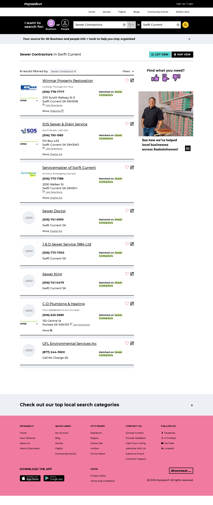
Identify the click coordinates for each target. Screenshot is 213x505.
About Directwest (30, 448)
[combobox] (100, 24)
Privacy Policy (98, 475)
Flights (122, 11)
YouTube (167, 443)
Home (91, 11)
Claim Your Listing (135, 443)
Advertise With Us (136, 448)
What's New (182, 11)
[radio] (155, 78)
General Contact (135, 433)
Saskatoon (96, 433)
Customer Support (136, 459)
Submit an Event (135, 453)
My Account (61, 433)
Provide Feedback (136, 438)
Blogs (136, 11)
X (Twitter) (168, 438)
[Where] (161, 24)
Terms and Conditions (102, 481)
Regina (94, 438)
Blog (57, 438)
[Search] (185, 25)
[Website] (56, 111)
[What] (100, 24)
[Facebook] (51, 330)
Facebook (168, 433)
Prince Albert (97, 453)
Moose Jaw (96, 443)
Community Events (157, 11)
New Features (27, 438)
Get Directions (52, 105)
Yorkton (94, 448)
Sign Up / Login (184, 3)
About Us (25, 443)
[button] (131, 24)
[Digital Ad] (56, 154)
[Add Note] (132, 81)
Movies (107, 11)
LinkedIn (167, 448)
